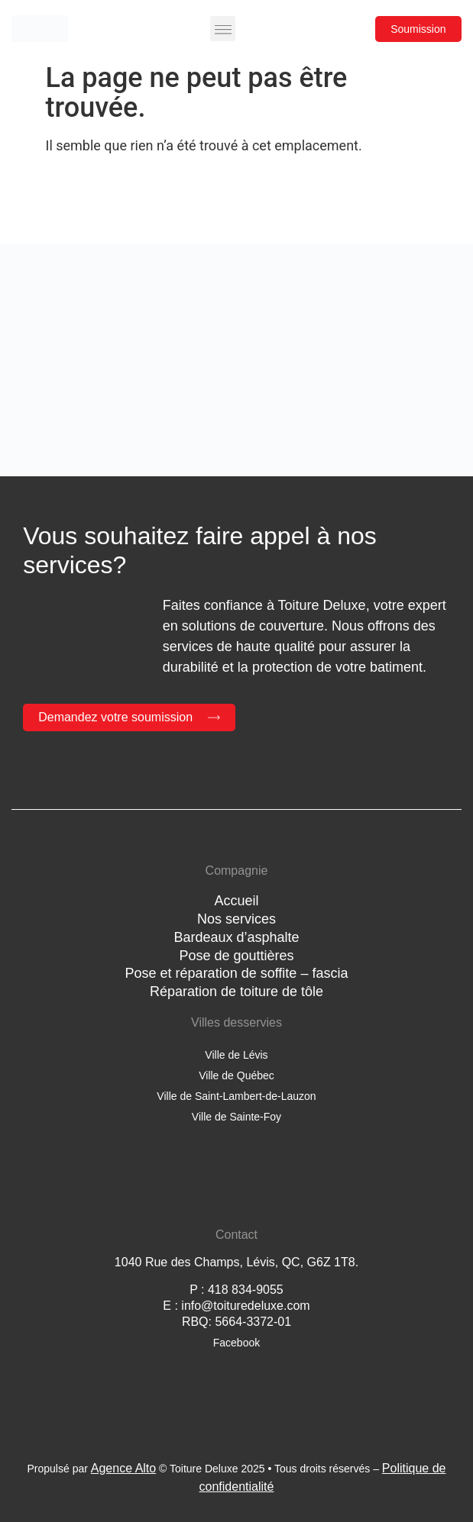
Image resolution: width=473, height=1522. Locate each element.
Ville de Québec (236, 1075)
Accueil (236, 900)
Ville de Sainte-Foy (236, 1117)
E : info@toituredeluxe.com (236, 1305)
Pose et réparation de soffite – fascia (236, 973)
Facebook (236, 1343)
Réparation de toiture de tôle (236, 991)
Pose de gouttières (236, 955)
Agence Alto (123, 1468)
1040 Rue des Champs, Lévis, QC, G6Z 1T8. (236, 1262)
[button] (222, 28)
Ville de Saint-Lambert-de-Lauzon (236, 1096)
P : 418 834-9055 (236, 1289)
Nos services (236, 919)
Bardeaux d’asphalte (236, 937)
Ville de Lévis (236, 1055)
